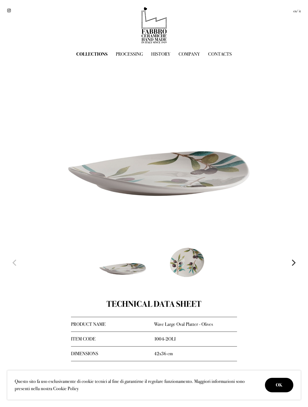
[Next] (293, 262)
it (300, 11)
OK (279, 385)
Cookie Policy (66, 388)
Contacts (220, 54)
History (160, 54)
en (294, 11)
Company (189, 54)
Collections (92, 54)
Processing (129, 54)
